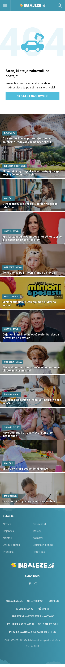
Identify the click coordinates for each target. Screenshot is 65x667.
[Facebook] (30, 583)
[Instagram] (35, 583)
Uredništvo (35, 601)
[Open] (8, 5)
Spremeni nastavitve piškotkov (33, 616)
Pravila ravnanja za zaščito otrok (32, 632)
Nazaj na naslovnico (32, 96)
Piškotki (43, 608)
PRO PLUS (53, 601)
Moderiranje (24, 608)
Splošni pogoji (48, 624)
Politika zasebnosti (20, 624)
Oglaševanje (14, 601)
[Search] (60, 5)
